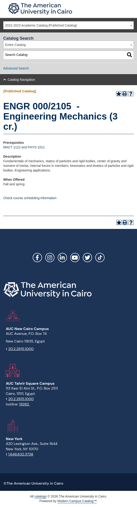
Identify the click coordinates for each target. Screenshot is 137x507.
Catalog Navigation (21, 79)
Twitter (87, 257)
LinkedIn (62, 257)
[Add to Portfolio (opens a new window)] (118, 93)
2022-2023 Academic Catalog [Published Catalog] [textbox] (41, 25)
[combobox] (68, 25)
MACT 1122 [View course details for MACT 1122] (11, 147)
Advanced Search (16, 68)
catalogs (41, 496)
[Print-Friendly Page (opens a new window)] (124, 93)
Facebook (37, 257)
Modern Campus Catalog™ (77, 501)
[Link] (100, 257)
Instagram (49, 257)
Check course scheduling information (30, 198)
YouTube (75, 257)
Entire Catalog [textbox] (15, 45)
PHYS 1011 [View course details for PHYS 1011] (36, 147)
